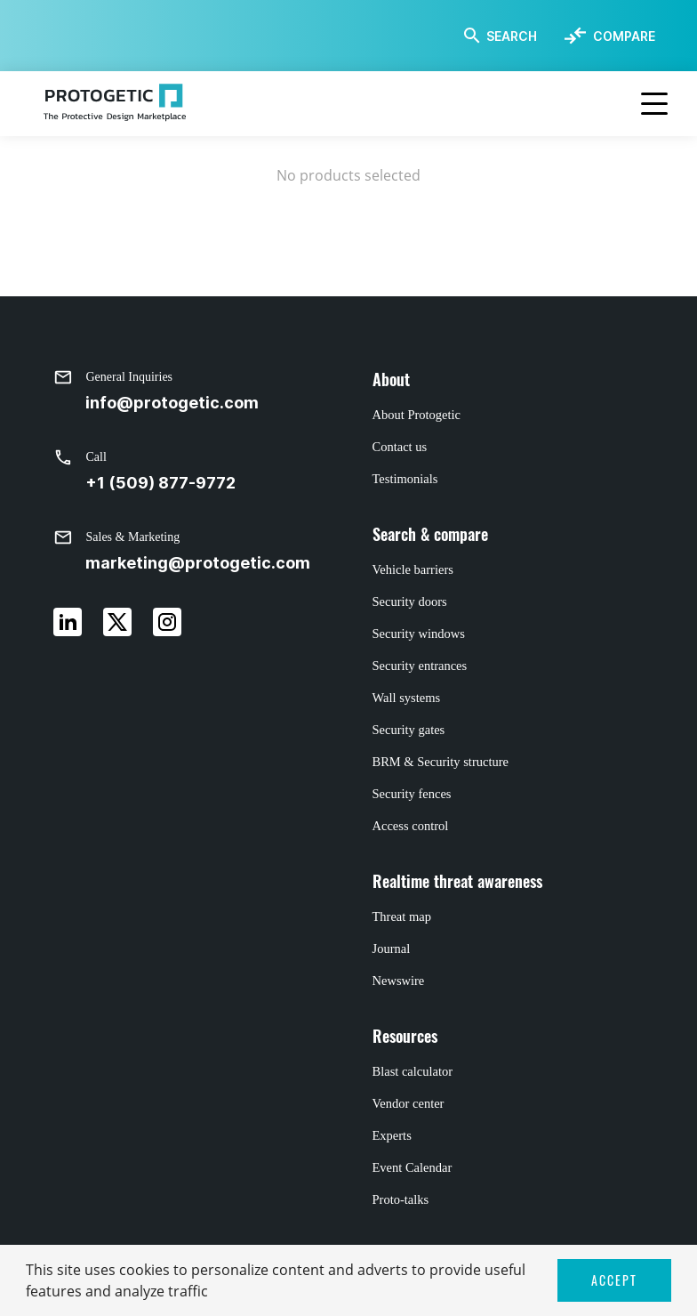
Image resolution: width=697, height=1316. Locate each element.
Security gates (409, 730)
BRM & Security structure (441, 762)
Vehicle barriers (413, 569)
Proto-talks (401, 1199)
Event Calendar (413, 1167)
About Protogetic (417, 415)
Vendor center (409, 1103)
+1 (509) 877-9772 (160, 482)
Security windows (419, 633)
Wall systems (407, 697)
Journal (392, 948)
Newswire (399, 980)
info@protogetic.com (172, 402)
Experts (392, 1135)
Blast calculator (413, 1071)
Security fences (412, 794)
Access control (411, 826)
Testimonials (405, 479)
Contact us (400, 447)
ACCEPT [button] (614, 1280)
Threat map (402, 916)
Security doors (410, 601)
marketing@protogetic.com (197, 562)
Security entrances (420, 665)
